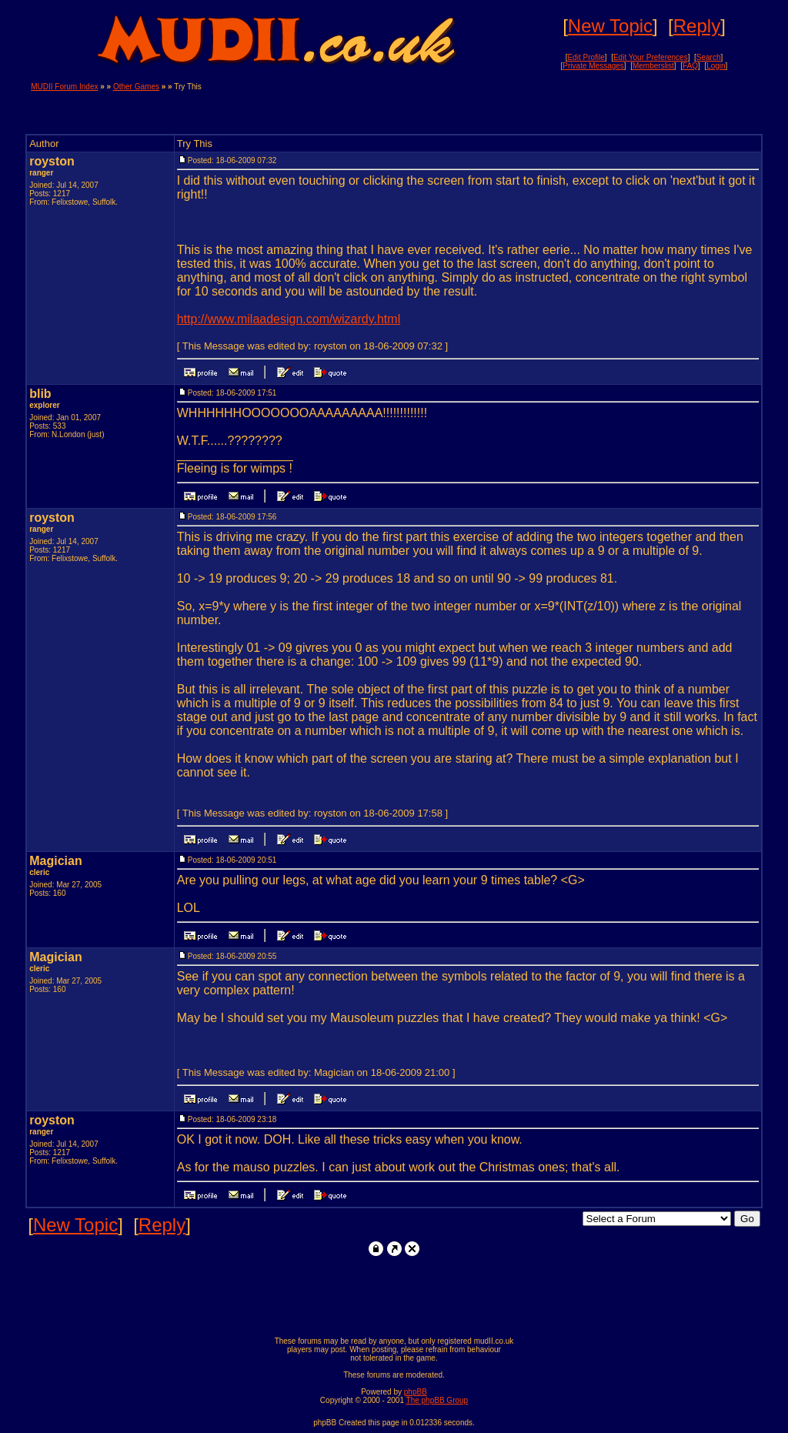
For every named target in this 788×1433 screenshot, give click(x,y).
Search (708, 57)
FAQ (690, 66)
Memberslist (653, 66)
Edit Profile (585, 57)
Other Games (136, 86)
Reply (696, 25)
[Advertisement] (577, 105)
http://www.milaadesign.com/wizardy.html (288, 319)
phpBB (415, 1392)
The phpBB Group (437, 1400)
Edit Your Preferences (650, 57)
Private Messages (593, 66)
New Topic (610, 25)
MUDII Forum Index (64, 86)
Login (715, 66)
